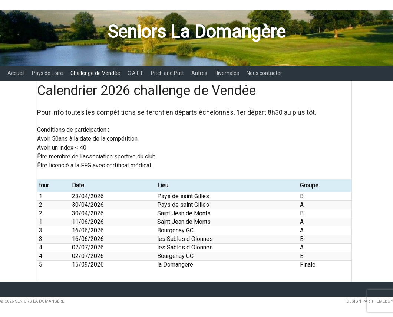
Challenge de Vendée (95, 73)
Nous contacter (264, 73)
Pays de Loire (47, 73)
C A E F (135, 73)
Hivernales (227, 73)
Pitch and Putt (167, 73)
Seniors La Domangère (196, 31)
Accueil (15, 73)
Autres (199, 73)
